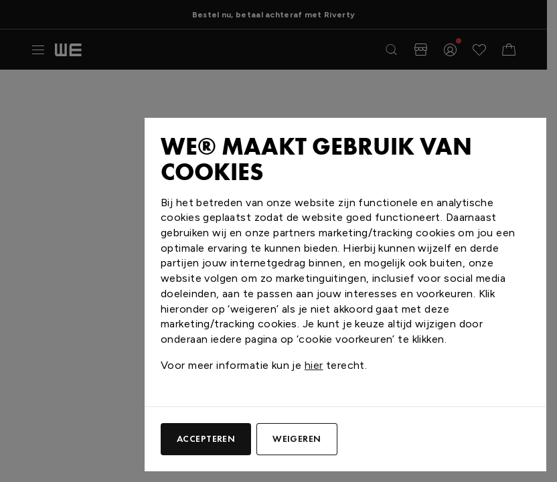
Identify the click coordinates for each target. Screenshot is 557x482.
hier (314, 365)
